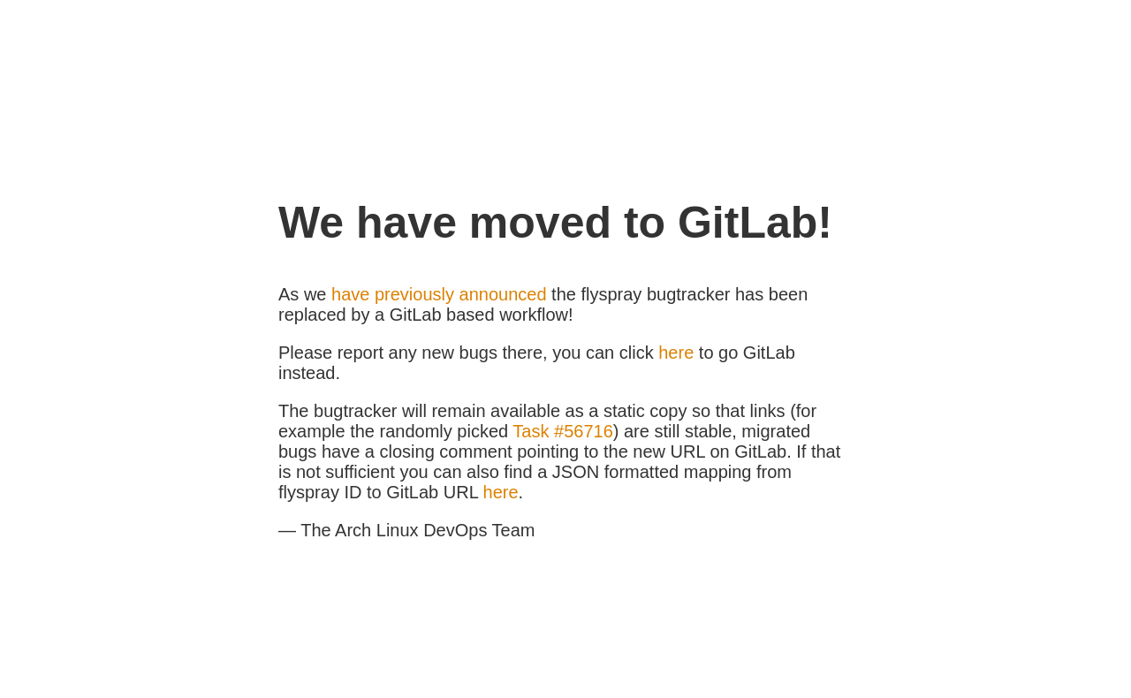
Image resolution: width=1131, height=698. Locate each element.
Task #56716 (562, 431)
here (676, 352)
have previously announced (439, 294)
